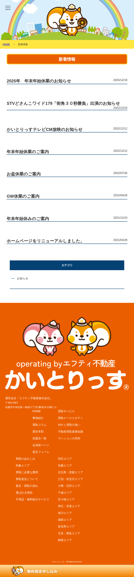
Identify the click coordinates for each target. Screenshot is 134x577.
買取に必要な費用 (27, 472)
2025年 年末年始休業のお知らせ (39, 81)
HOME (36, 411)
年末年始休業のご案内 (28, 151)
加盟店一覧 (39, 438)
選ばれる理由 (24, 492)
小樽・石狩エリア (69, 485)
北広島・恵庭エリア (70, 472)
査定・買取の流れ (27, 485)
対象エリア (23, 465)
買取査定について (27, 479)
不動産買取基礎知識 (70, 431)
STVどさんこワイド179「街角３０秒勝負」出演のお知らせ (63, 103)
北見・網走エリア (69, 533)
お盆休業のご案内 (24, 174)
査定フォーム (40, 451)
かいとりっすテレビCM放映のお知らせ (44, 129)
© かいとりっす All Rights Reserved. (67, 562)
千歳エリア (65, 492)
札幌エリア (65, 465)
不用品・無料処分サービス (32, 499)
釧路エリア (65, 540)
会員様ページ (40, 445)
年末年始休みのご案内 (28, 218)
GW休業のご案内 (23, 196)
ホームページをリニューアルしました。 (45, 241)
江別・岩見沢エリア (70, 479)
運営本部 (38, 431)
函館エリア (65, 519)
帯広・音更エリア (69, 506)
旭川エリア (65, 512)
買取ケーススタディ (70, 418)
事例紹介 (38, 418)
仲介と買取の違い (69, 424)
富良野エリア (66, 526)
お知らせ (22, 278)
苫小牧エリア (66, 499)
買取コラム (39, 424)
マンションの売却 (69, 438)
